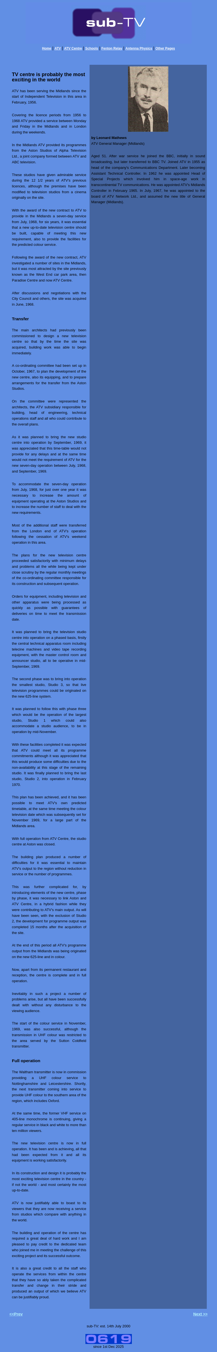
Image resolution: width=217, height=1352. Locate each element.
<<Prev (16, 1314)
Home (46, 48)
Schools (91, 48)
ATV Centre (73, 48)
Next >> (200, 1314)
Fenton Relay (111, 48)
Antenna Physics (139, 48)
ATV (57, 48)
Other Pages (165, 48)
